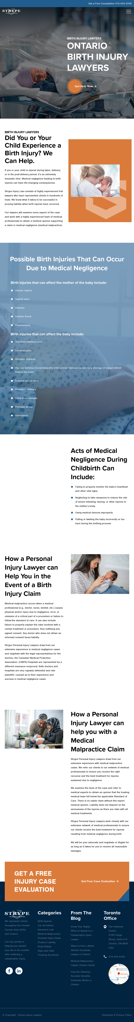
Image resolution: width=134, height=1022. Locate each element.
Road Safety (44, 946)
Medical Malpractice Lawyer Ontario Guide (83, 963)
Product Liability (47, 942)
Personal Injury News (49, 938)
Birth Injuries (45, 921)
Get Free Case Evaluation (99, 881)
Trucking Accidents (48, 954)
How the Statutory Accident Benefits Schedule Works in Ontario (81, 978)
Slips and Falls (46, 950)
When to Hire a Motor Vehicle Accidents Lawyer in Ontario (82, 950)
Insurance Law (46, 929)
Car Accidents (45, 925)
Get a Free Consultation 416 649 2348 (110, 3)
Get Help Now (85, 86)
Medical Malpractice (49, 933)
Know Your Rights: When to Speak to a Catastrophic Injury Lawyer (82, 933)
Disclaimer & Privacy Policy (117, 1015)
